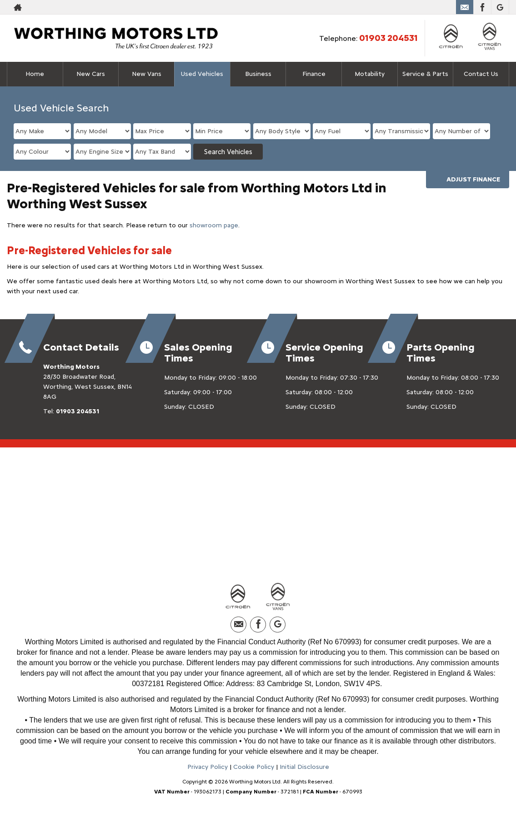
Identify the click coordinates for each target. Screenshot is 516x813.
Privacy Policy (207, 767)
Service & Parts (425, 74)
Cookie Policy (253, 767)
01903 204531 (388, 37)
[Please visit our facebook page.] (482, 7)
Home (34, 74)
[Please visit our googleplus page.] (500, 7)
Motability (370, 74)
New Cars (90, 74)
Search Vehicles (228, 152)
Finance (314, 74)
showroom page (214, 225)
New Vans (146, 74)
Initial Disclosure (304, 767)
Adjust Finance (473, 179)
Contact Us (481, 74)
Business (258, 74)
